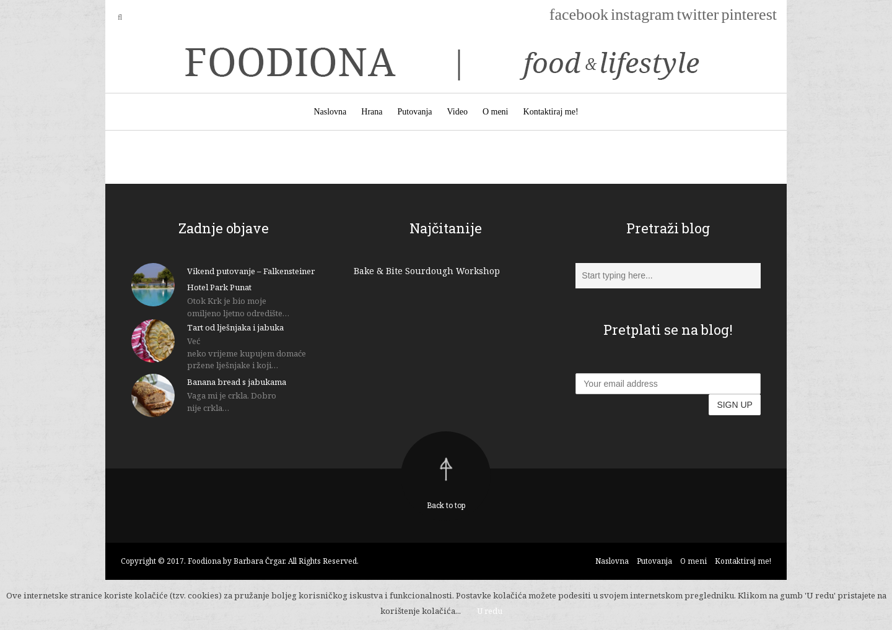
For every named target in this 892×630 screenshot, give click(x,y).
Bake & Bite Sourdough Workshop (427, 271)
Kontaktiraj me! (551, 111)
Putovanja (415, 111)
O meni (496, 111)
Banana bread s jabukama (236, 381)
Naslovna (329, 111)
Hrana (371, 111)
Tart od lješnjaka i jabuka (235, 327)
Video (457, 111)
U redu (489, 610)
